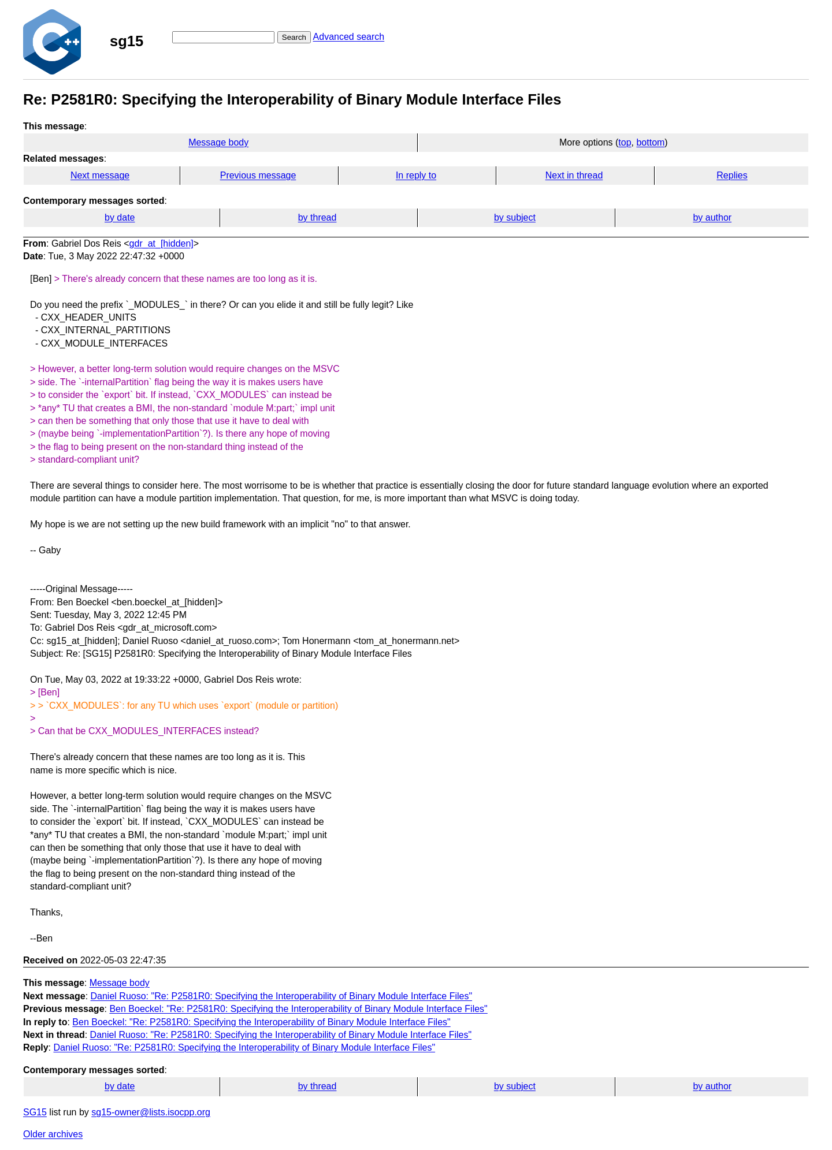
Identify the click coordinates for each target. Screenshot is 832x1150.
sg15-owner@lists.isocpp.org (150, 1112)
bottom (650, 142)
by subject (515, 217)
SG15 (35, 1112)
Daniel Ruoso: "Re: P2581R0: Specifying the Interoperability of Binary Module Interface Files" (282, 996)
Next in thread (574, 175)
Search (294, 37)
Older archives (53, 1134)
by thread (317, 217)
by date (120, 217)
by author (712, 217)
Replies (731, 175)
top (624, 142)
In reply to (416, 175)
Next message (99, 175)
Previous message (258, 175)
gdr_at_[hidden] (161, 243)
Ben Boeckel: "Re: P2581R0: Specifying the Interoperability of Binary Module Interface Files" (298, 1009)
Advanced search (349, 37)
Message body (218, 142)
